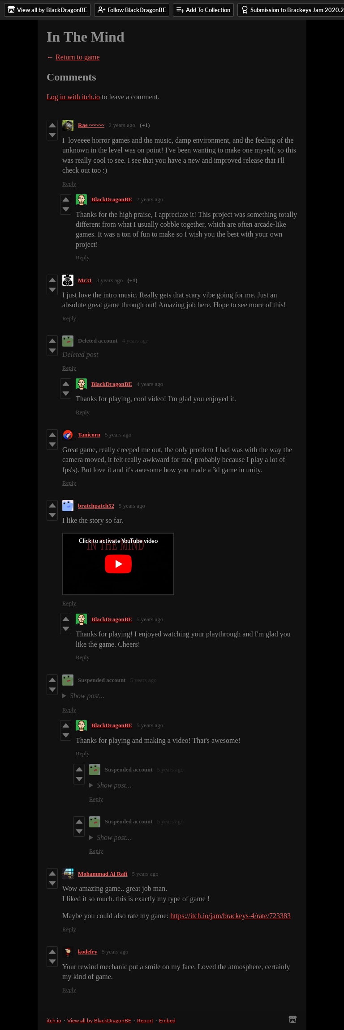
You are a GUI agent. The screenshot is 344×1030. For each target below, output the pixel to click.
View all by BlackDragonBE (99, 1020)
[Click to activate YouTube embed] (118, 564)
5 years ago (118, 434)
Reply (69, 183)
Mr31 (85, 280)
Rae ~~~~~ (91, 125)
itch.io (54, 1020)
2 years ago (122, 125)
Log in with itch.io (73, 97)
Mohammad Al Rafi (103, 873)
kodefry (87, 951)
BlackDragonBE (111, 199)
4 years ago (135, 340)
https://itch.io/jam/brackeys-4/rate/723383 (230, 916)
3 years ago (109, 280)
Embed (167, 1020)
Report (145, 1020)
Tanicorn (89, 434)
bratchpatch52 (96, 505)
